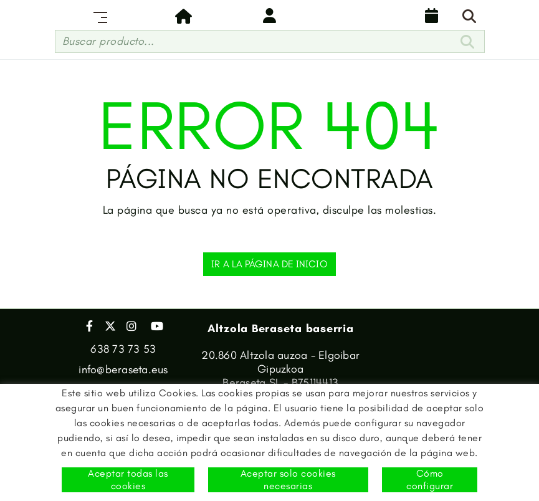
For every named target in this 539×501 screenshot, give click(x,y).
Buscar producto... (108, 41)
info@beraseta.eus (123, 369)
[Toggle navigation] (97, 15)
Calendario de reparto (432, 15)
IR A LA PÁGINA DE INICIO (269, 264)
